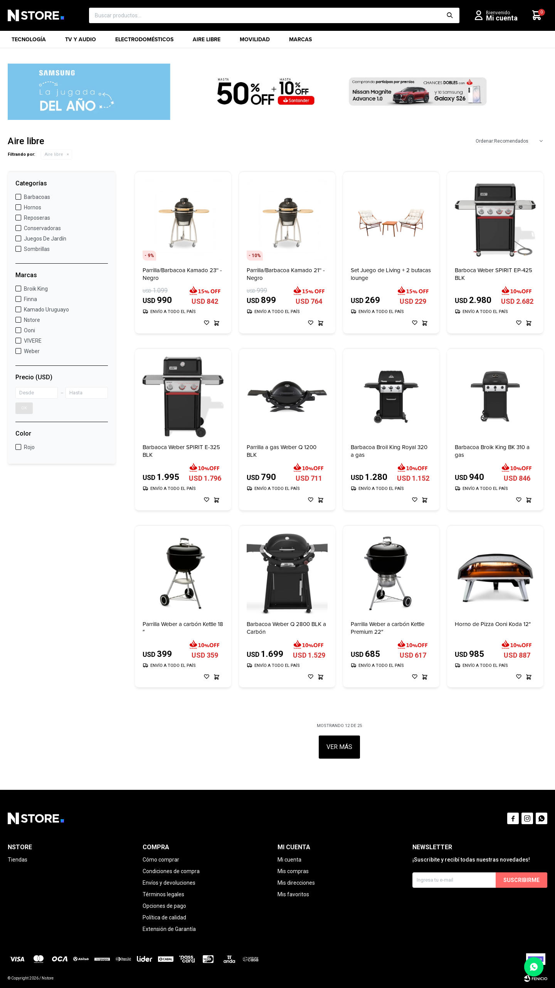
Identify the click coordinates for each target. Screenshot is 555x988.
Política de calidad (164, 917)
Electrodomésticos (144, 41)
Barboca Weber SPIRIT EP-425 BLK (493, 274)
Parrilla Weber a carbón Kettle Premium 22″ (387, 628)
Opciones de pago (164, 906)
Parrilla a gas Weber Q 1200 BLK (281, 451)
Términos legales (163, 894)
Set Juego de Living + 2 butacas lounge (391, 274)
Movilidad (255, 41)
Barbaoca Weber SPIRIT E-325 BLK (181, 451)
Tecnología (29, 41)
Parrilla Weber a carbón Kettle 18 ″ (183, 628)
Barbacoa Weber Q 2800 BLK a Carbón (286, 628)
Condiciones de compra (171, 871)
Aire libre (206, 41)
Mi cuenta (289, 860)
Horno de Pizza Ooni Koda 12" (493, 624)
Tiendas (17, 860)
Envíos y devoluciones (169, 883)
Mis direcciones (296, 883)
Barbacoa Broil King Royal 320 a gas (389, 451)
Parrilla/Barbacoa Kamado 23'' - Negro (182, 274)
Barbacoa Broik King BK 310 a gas (492, 451)
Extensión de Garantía (169, 929)
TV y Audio (80, 41)
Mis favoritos (293, 894)
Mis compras (293, 871)
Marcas (300, 41)
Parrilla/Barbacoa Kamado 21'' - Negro (286, 274)
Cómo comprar (161, 860)
